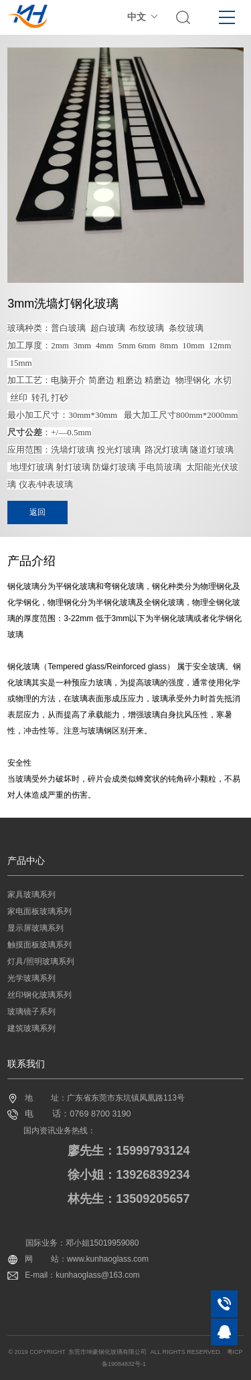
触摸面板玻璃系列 (39, 944)
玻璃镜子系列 (31, 1011)
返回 (37, 512)
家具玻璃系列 (31, 894)
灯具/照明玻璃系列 (40, 961)
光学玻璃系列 (31, 978)
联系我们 (26, 1063)
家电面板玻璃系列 (39, 911)
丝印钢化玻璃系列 (39, 995)
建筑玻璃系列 (31, 1028)
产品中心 (26, 860)
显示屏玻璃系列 (35, 928)
